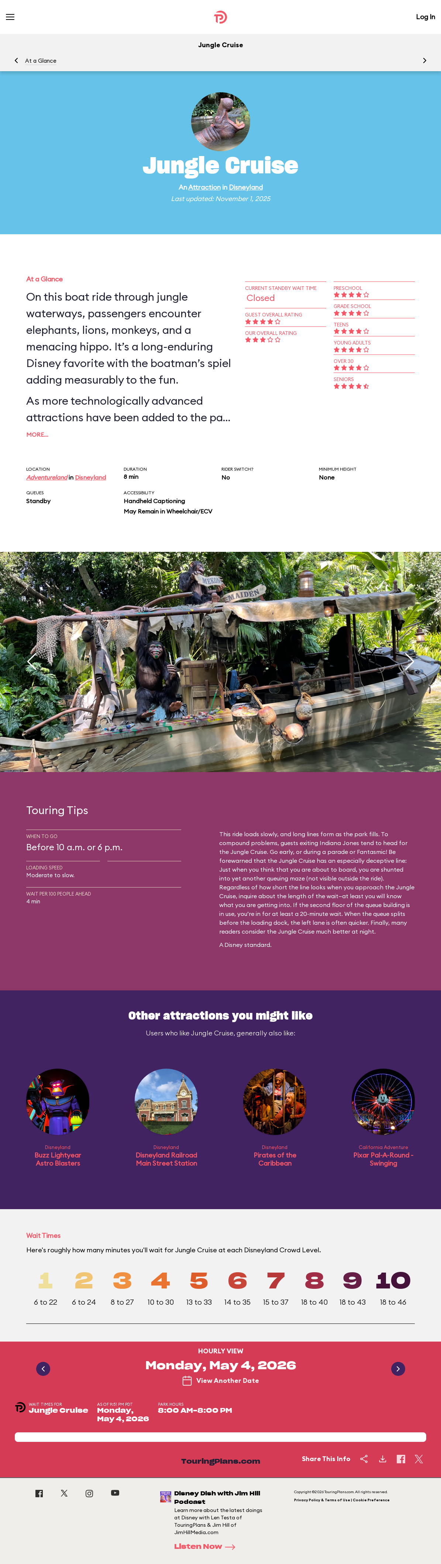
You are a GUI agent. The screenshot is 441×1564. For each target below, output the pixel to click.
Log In (425, 17)
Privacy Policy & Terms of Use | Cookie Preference (342, 1500)
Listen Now (207, 1547)
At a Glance (40, 60)
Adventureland (46, 477)
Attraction (204, 187)
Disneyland (246, 187)
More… (37, 434)
